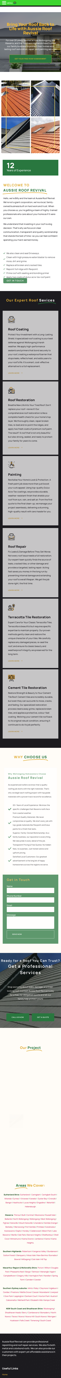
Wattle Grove (25, 1292)
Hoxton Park (44, 1296)
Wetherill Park (23, 1300)
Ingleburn (53, 1288)
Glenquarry (21, 1255)
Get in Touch (15, 287)
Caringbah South (49, 1194)
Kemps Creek (49, 1300)
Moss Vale (31, 1255)
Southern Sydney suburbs (15, 1288)
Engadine (41, 1202)
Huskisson (14, 1320)
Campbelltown (9, 1275)
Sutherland (25, 1194)
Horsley (26, 1231)
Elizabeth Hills (36, 1300)
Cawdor (37, 1279)
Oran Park (8, 1296)
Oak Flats (22, 1235)
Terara (14, 1316)
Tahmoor (35, 1271)
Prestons (15, 1292)
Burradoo (53, 1255)
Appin (52, 1271)
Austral (54, 1296)
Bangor (9, 1202)
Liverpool (54, 1292)
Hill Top (44, 1259)
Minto (30, 1288)
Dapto (18, 1231)
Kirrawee (24, 1198)
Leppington (19, 1296)
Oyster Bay (42, 1198)
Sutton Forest (9, 1255)
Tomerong (35, 1320)
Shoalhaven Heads (13, 1312)
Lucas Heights (29, 1202)
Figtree (6, 1223)
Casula (35, 1292)
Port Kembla (30, 1227)
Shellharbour (47, 1235)
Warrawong (19, 1227)
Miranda (8, 1198)
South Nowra (40, 1316)
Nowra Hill (29, 1316)
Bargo (27, 1271)
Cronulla (52, 1198)
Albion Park (46, 1231)
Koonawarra (9, 1231)
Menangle (44, 1271)
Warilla (14, 1235)
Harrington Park (36, 1275)
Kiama (47, 1239)
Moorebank (44, 1292)
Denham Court (31, 1296)
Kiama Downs (27, 1239)
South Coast (45, 1320)
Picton (40, 1267)
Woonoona (39, 1215)
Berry (24, 1312)
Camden (29, 1279)
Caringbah (35, 1194)
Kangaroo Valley (39, 1251)
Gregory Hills (22, 1275)
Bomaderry (45, 1312)
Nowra (21, 1316)
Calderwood (35, 1231)
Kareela (32, 1198)
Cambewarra (33, 1312)
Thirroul (17, 1215)
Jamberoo (39, 1239)
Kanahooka (50, 1227)
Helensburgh (30, 1206)
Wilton (47, 1267)
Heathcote (17, 1202)
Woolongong (48, 1308)
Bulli (23, 1215)
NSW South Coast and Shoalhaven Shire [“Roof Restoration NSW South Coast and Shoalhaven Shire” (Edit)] (24, 1308)
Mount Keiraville (25, 1223)
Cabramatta (11, 1300)
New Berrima (42, 1255)
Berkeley (9, 1227)
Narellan (47, 1275)
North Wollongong (20, 1219)
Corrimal (30, 1215)
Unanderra (38, 1223)
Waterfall (50, 1202)
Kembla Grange (50, 1223)
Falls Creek (24, 1320)
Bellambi (8, 1219)
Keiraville (14, 1223)
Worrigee (51, 1316)
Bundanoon (52, 1251)
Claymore (44, 1288)
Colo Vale (35, 1259)
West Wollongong (48, 1219)
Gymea (16, 1198)
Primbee (40, 1227)
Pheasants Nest (17, 1271)
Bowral (17, 1259)
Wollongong (35, 1219)
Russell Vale (50, 1215)
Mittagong (25, 1259)
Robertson (26, 1251)
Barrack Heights (34, 1235)
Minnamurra (15, 1239)
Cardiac (6, 1292)
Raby (36, 1288)
